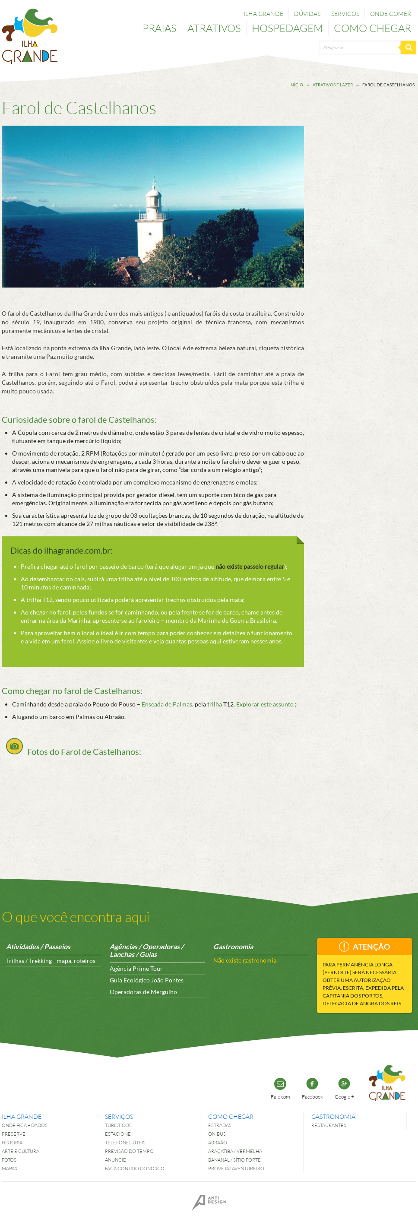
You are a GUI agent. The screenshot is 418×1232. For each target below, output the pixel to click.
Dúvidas (307, 13)
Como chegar (372, 28)
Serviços (345, 13)
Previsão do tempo (129, 1151)
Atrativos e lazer (333, 84)
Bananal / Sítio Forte (234, 1159)
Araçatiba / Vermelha (235, 1151)
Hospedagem (287, 28)
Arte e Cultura (20, 1151)
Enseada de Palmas (167, 704)
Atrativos (214, 28)
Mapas (9, 1168)
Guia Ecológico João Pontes (147, 980)
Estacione (118, 1134)
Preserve (13, 1134)
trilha (214, 704)
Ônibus (217, 1134)
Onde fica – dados (25, 1125)
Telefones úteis (125, 1142)
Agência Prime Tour (136, 968)
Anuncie (115, 1159)
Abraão (217, 1142)
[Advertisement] (381, 253)
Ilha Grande (263, 13)
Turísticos (118, 1125)
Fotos (9, 1159)
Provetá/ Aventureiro (236, 1168)
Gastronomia (333, 1116)
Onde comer (390, 13)
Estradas (219, 1125)
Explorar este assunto (265, 704)
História (12, 1142)
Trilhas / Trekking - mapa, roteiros (50, 960)
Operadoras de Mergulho (143, 991)
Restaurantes (328, 1125)
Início (296, 84)
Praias (159, 28)
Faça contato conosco (135, 1168)
